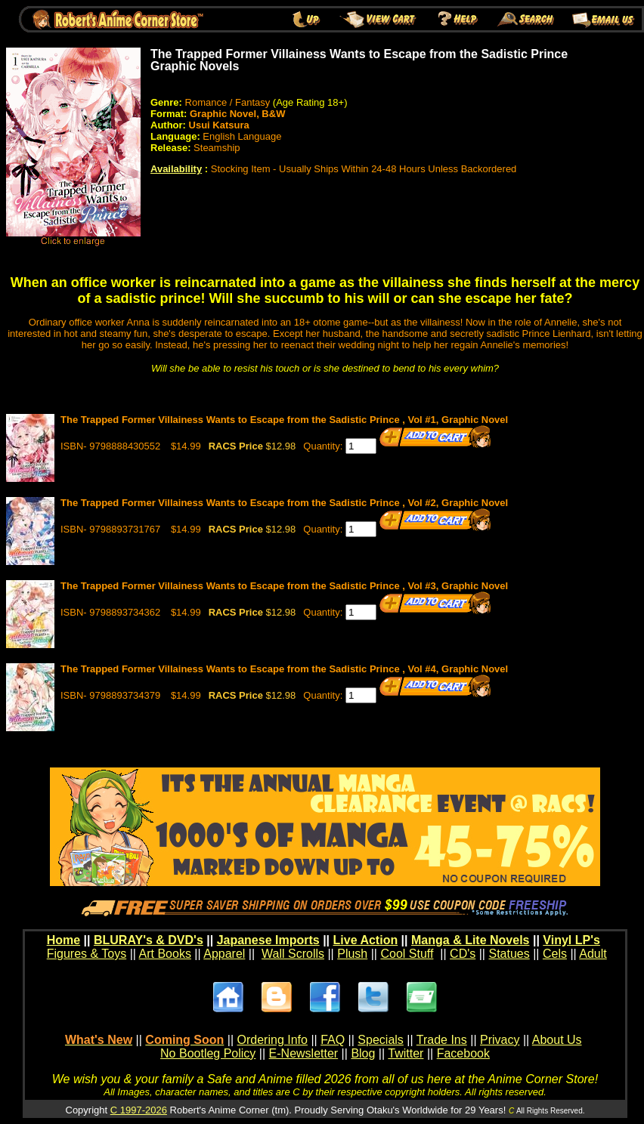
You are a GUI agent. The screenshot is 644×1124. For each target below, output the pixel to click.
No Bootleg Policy (207, 1053)
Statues (508, 953)
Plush (352, 953)
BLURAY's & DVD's (148, 940)
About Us (557, 1039)
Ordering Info (272, 1039)
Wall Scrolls (293, 953)
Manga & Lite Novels (470, 940)
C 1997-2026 (138, 1110)
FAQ (332, 1039)
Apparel (224, 953)
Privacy (499, 1039)
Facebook (463, 1053)
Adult (592, 953)
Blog (363, 1053)
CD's (462, 953)
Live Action (365, 940)
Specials (380, 1039)
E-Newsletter (304, 1053)
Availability (176, 168)
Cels (555, 953)
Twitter (405, 1053)
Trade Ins (441, 1039)
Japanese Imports (268, 940)
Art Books (165, 953)
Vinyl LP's (571, 940)
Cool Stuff (406, 953)
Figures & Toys (87, 953)
